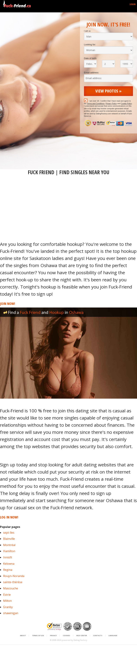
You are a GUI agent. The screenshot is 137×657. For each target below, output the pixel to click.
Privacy (53, 635)
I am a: (87, 31)
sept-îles (8, 533)
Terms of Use (38, 635)
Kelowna (8, 564)
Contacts (97, 635)
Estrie (7, 595)
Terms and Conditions (96, 104)
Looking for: (90, 44)
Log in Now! (9, 517)
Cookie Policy (126, 104)
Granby (8, 607)
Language (112, 635)
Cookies (66, 635)
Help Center (81, 635)
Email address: (91, 72)
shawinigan (10, 613)
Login (133, 4)
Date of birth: (90, 58)
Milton (7, 601)
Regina (7, 570)
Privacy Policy (111, 104)
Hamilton (9, 551)
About (23, 635)
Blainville (9, 539)
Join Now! (7, 303)
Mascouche (10, 588)
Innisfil (7, 557)
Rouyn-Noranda (13, 576)
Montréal (9, 545)
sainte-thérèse (12, 582)
